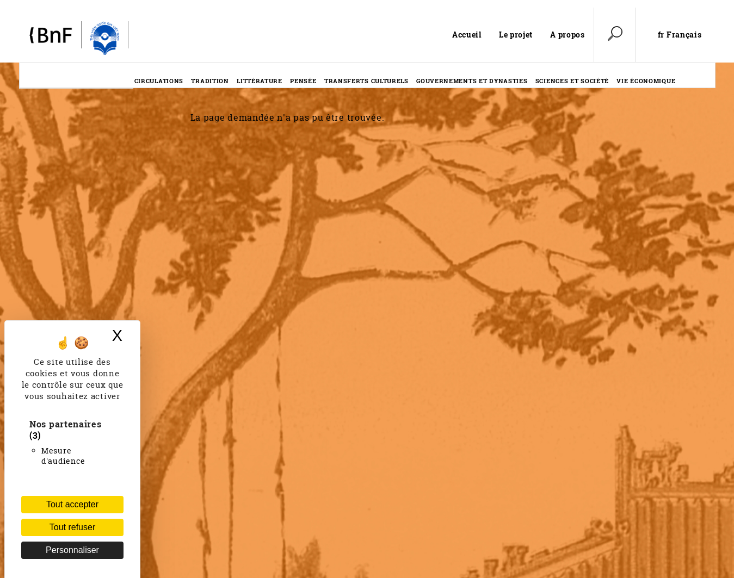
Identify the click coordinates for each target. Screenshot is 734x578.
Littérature (259, 81)
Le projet (516, 34)
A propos (567, 34)
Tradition (210, 81)
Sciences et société (572, 81)
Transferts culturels (366, 81)
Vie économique (645, 81)
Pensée (303, 81)
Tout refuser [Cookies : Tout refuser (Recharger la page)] (72, 527)
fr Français (680, 35)
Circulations (158, 81)
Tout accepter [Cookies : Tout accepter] (72, 504)
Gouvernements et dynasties (471, 81)
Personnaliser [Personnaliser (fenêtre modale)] (72, 550)
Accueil (467, 34)
